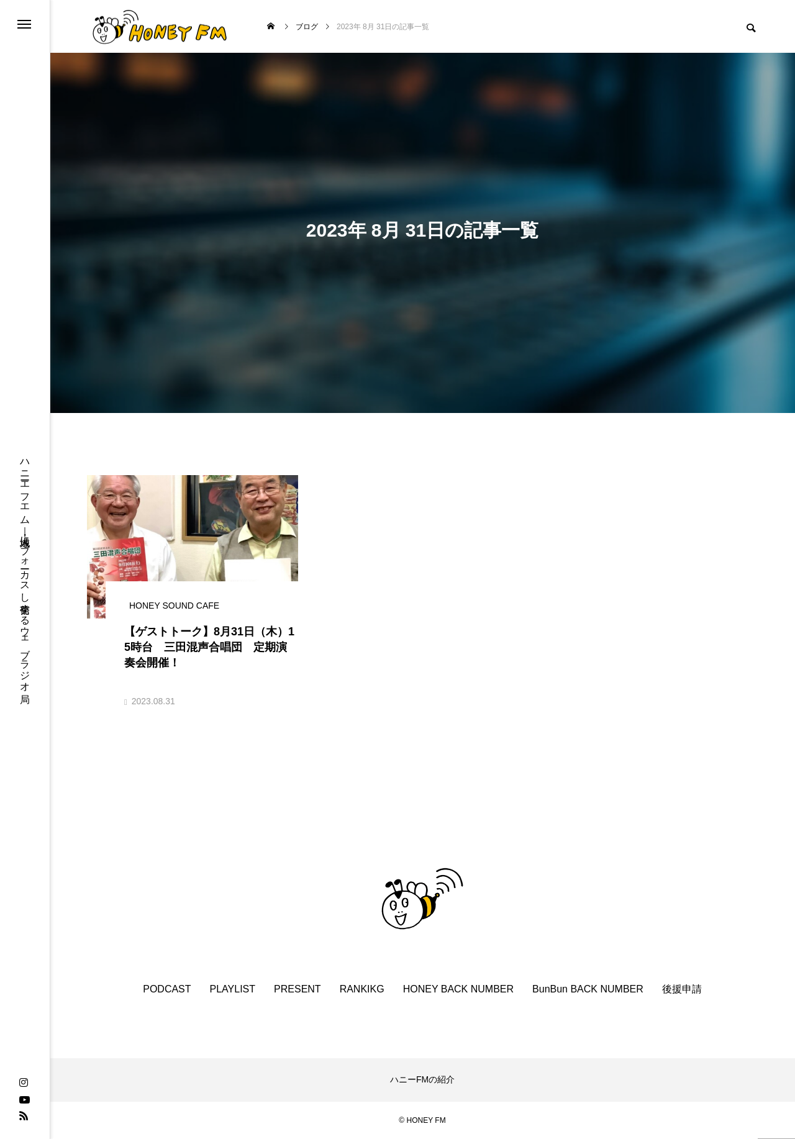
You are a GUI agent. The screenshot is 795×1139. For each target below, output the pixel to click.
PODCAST (167, 989)
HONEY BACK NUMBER (458, 989)
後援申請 (682, 989)
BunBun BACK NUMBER (587, 989)
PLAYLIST (233, 989)
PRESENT (297, 989)
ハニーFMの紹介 (422, 1079)
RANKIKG (362, 989)
